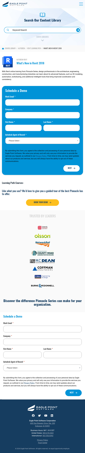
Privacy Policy (41, 156)
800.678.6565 (48, 433)
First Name (10, 122)
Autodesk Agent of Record (15, 135)
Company (9, 109)
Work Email (10, 97)
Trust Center (42, 443)
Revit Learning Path (34, 48)
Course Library (9, 48)
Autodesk (21, 48)
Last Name (48, 122)
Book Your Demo (41, 203)
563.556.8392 (47, 435)
